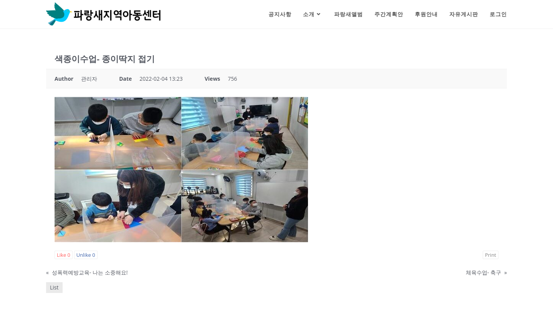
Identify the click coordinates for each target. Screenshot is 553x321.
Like (63, 254)
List (54, 287)
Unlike (85, 254)
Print (490, 254)
